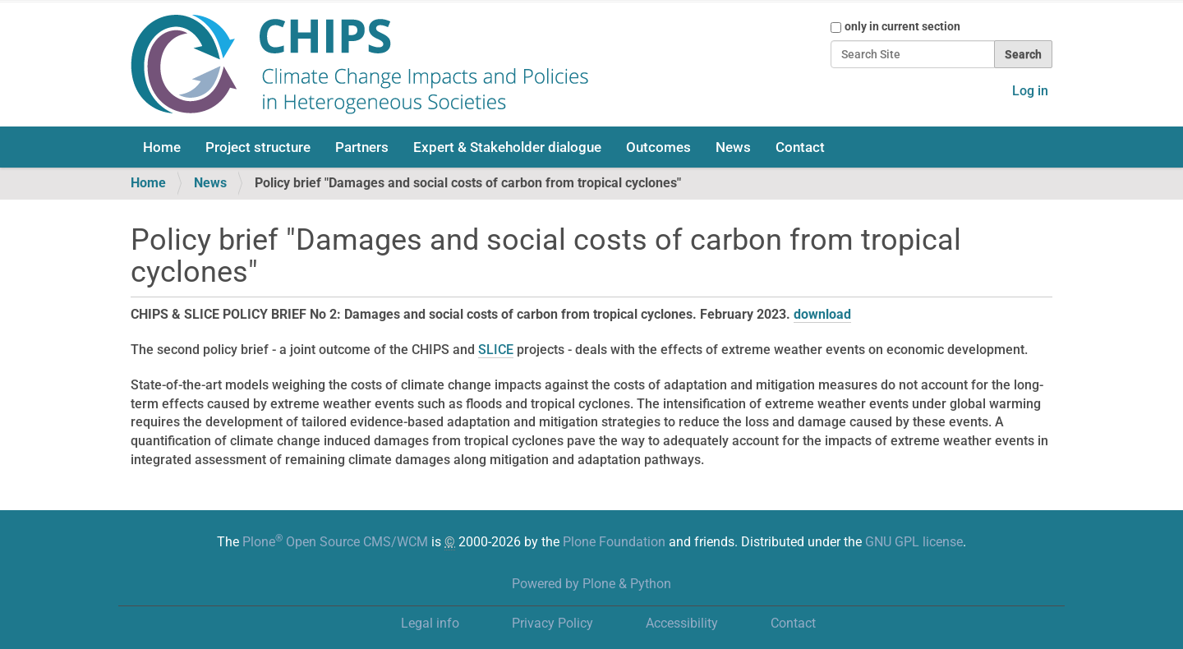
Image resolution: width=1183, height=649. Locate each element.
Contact (800, 147)
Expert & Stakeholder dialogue (507, 147)
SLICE (495, 349)
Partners (362, 147)
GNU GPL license (914, 542)
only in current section (902, 26)
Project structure (258, 147)
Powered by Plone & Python (591, 583)
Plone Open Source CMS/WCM (335, 542)
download (822, 314)
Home (162, 147)
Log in (1030, 91)
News (733, 147)
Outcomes (658, 147)
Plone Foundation (614, 542)
